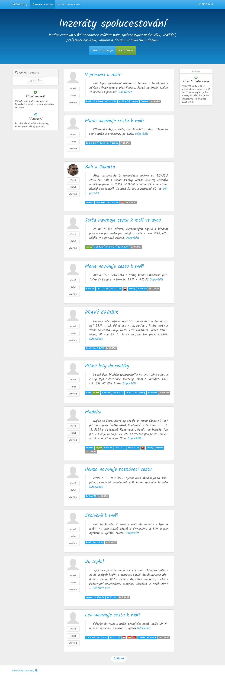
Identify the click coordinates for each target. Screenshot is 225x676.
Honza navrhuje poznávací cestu (118, 469)
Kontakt (28, 671)
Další (119, 658)
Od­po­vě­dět (125, 92)
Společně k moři (101, 516)
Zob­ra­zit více (101, 588)
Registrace (126, 50)
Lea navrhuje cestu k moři (112, 615)
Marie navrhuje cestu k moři (114, 121)
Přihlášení (205, 4)
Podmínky (17, 671)
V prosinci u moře (103, 75)
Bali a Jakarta (100, 167)
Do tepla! (94, 562)
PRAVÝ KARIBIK (102, 313)
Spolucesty (19, 4)
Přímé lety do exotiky (107, 366)
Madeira (93, 412)
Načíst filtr (35, 81)
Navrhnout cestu (69, 4)
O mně (73, 88)
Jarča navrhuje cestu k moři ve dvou (123, 220)
